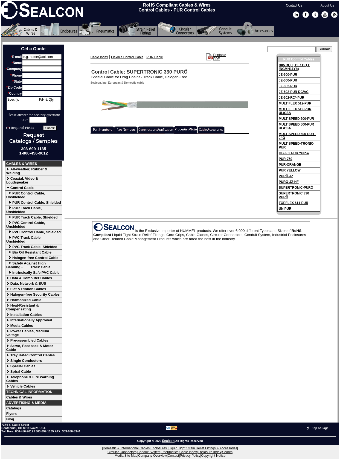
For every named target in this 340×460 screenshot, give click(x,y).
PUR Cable (154, 57)
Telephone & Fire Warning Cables (30, 379)
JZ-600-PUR (288, 80)
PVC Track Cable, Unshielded (24, 239)
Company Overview (152, 456)
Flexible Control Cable (127, 57)
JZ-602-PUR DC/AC (294, 92)
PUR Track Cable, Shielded (32, 217)
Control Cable (20, 188)
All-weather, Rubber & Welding (26, 171)
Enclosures (159, 448)
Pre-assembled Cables (27, 340)
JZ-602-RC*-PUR (291, 98)
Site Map (130, 456)
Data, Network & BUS (26, 283)
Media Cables (19, 326)
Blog (10, 419)
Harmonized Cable (23, 300)
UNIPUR (285, 209)
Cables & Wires (19, 397)
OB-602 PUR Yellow (294, 153)
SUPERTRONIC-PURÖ (296, 188)
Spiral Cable (18, 371)
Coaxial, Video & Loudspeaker (22, 180)
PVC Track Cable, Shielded (31, 247)
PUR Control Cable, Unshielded (25, 195)
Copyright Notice (213, 456)
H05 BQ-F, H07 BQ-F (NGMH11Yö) (294, 67)
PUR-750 (285, 159)
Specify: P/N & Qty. (34, 103)
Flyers (11, 414)
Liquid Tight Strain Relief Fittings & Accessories (202, 448)
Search (227, 452)
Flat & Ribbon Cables (26, 289)
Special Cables (21, 366)
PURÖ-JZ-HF (289, 182)
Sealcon (168, 441)
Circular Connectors (121, 452)
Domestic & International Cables (126, 448)
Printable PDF (219, 57)
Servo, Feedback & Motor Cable (29, 348)
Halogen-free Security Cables (33, 294)
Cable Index (99, 57)
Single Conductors (24, 361)
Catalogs (13, 408)
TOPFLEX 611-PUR (293, 203)
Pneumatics (170, 452)
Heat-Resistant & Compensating (22, 307)
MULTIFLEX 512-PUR (295, 103)
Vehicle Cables (20, 386)
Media (119, 456)
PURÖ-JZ (286, 176)
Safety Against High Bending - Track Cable (28, 265)
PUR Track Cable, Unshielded (24, 210)
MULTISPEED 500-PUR (296, 119)
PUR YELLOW (290, 170)
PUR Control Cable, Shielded (33, 202)
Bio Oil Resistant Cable (28, 252)
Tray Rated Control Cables (30, 355)
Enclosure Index (209, 452)
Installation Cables (24, 315)
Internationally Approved (29, 320)
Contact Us (294, 5)
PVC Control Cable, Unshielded (25, 225)
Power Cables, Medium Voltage (27, 333)
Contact (173, 456)
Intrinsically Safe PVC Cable (33, 272)
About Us (327, 5)
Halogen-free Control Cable (32, 258)
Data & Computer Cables (29, 278)
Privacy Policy (190, 456)
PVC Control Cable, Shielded (33, 232)
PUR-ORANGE (290, 165)
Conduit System (149, 452)
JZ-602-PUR (288, 86)
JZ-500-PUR (288, 75)
